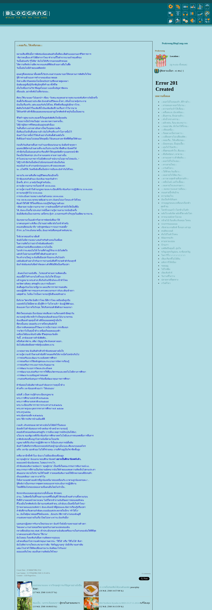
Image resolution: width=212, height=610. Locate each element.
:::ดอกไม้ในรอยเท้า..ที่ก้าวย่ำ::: (175, 102)
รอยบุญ (164, 265)
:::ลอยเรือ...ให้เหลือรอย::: (173, 140)
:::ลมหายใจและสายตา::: (173, 185)
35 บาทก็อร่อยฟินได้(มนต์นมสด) (114, 587)
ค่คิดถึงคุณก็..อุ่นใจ (171, 248)
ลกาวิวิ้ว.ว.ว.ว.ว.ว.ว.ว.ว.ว (173, 255)
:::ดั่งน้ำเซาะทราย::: (170, 119)
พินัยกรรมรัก (167, 238)
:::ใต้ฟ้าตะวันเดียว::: (170, 171)
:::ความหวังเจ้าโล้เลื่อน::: (173, 109)
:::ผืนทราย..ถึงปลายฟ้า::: (172, 116)
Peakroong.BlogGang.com (175, 43)
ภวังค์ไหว (165, 283)
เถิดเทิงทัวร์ (166, 272)
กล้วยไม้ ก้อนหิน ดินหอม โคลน (176, 220)
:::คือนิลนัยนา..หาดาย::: (172, 154)
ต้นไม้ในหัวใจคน (169, 234)
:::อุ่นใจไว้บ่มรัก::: (169, 147)
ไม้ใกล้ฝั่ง (165, 269)
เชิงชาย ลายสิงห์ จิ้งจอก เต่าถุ (176, 227)
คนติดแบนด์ (167, 231)
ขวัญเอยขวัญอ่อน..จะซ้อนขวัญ (175, 252)
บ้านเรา (164, 245)
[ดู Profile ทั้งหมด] (178, 64)
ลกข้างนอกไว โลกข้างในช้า (175, 210)
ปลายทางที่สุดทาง (169, 279)
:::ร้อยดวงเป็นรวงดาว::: (172, 133)
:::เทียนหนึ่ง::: (167, 130)
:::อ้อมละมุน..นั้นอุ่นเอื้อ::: (173, 143)
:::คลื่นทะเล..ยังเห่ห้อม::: (172, 112)
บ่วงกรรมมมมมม (169, 224)
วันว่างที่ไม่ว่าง (168, 276)
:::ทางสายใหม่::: (169, 164)
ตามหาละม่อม (168, 241)
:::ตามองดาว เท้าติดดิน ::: (173, 157)
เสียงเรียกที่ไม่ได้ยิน (170, 259)
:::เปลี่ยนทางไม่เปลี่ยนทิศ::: (174, 136)
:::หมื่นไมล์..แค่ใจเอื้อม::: (173, 182)
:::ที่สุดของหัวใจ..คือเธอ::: (173, 150)
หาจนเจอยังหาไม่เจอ (171, 217)
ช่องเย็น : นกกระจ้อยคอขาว (46, 603)
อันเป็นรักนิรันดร (169, 199)
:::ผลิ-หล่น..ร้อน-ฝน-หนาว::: (174, 123)
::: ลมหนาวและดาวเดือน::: (174, 189)
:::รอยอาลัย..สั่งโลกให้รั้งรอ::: (175, 126)
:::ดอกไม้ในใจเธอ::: (170, 161)
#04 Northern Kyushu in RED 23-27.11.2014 (119, 603)
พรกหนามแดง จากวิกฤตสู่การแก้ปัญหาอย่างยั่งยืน (57, 585)
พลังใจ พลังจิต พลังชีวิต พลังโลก (176, 213)
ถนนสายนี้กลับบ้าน (170, 192)
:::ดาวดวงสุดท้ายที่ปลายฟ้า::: (175, 178)
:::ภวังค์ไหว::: (167, 168)
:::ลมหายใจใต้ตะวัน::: (171, 175)
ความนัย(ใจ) (167, 196)
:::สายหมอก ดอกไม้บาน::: (173, 105)
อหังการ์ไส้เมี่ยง (168, 262)
